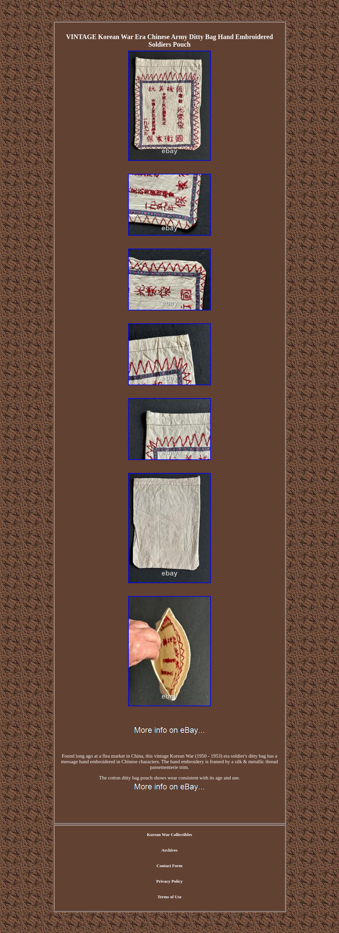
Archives (170, 850)
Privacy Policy (169, 881)
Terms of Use (169, 896)
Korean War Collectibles (169, 834)
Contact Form (169, 865)
